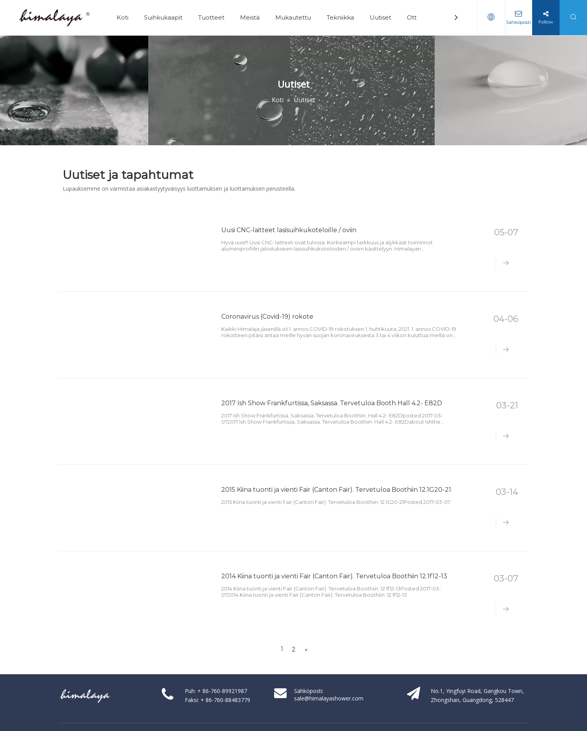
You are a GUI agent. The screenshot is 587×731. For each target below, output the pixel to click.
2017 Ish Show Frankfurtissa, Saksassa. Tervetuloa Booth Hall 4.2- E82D (331, 403)
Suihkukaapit (163, 17)
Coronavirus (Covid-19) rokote (267, 316)
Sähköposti (518, 22)
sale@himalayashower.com (328, 698)
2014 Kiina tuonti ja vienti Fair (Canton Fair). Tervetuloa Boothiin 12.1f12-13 (334, 576)
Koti (122, 17)
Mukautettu (293, 17)
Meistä (250, 17)
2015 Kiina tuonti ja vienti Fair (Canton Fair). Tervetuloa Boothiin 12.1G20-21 (336, 489)
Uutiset (380, 17)
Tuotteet (211, 17)
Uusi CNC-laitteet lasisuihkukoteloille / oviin (288, 230)
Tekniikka (340, 17)
